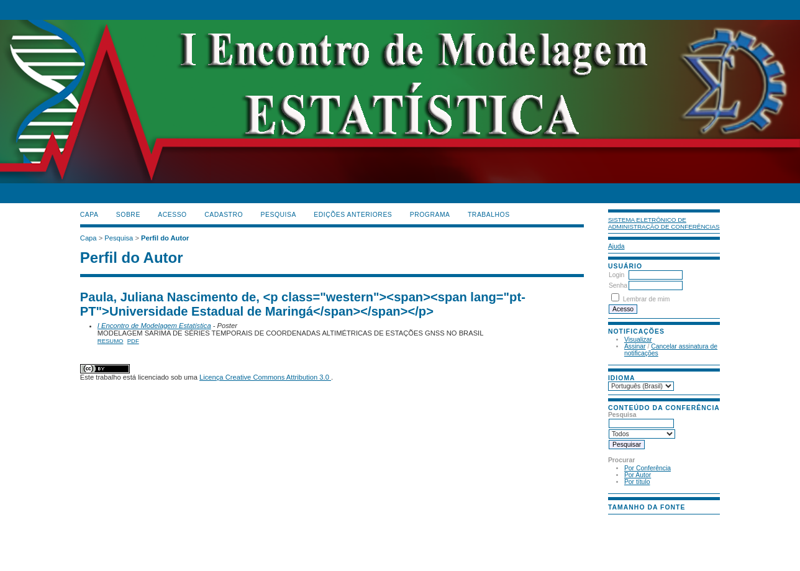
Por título (637, 481)
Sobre (128, 214)
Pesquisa (278, 214)
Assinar (635, 346)
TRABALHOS (489, 214)
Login (616, 275)
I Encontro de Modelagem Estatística (154, 325)
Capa (89, 214)
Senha (618, 285)
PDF (133, 340)
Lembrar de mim (646, 299)
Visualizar (638, 339)
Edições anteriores (353, 214)
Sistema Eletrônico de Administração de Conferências (664, 223)
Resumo (111, 340)
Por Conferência (647, 468)
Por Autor (637, 475)
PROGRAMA (430, 214)
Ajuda (616, 246)
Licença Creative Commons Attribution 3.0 (265, 377)
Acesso (172, 214)
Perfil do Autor (165, 238)
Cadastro (223, 214)
